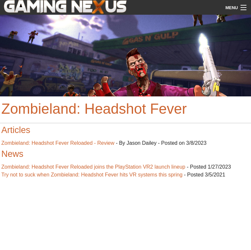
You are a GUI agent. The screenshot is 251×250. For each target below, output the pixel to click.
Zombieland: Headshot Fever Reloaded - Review (57, 143)
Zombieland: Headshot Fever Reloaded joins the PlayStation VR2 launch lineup (93, 167)
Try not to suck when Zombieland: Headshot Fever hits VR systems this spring (91, 174)
